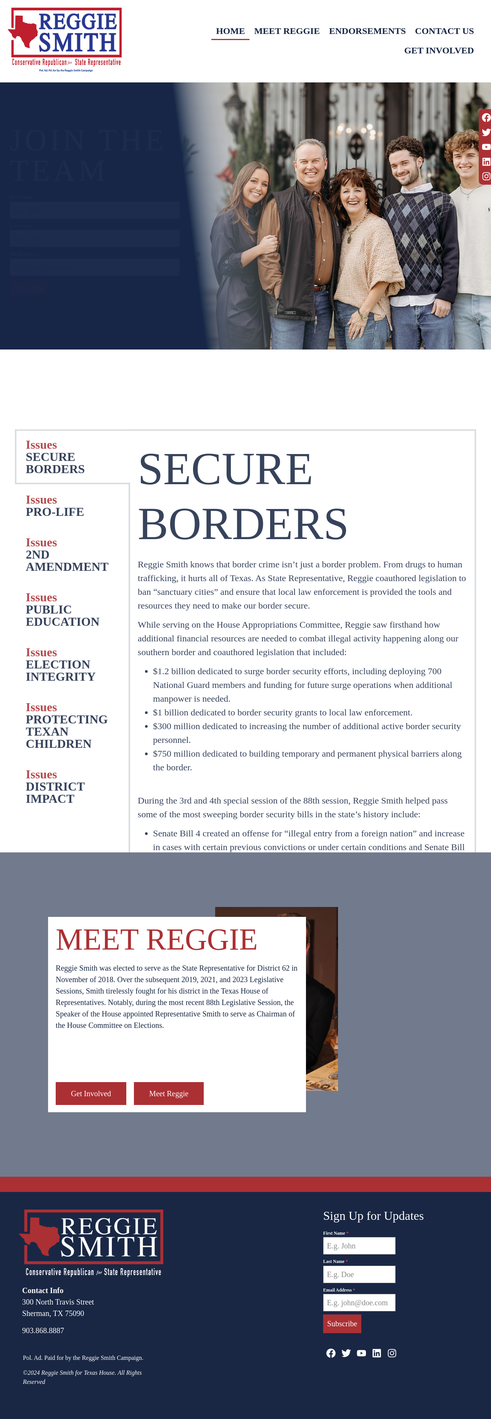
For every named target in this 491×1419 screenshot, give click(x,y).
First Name (22, 197)
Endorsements (367, 32)
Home (230, 32)
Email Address (26, 254)
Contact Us (444, 32)
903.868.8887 (43, 1330)
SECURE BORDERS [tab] (55, 817)
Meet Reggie (287, 32)
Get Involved (439, 50)
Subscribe (29, 288)
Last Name (22, 226)
